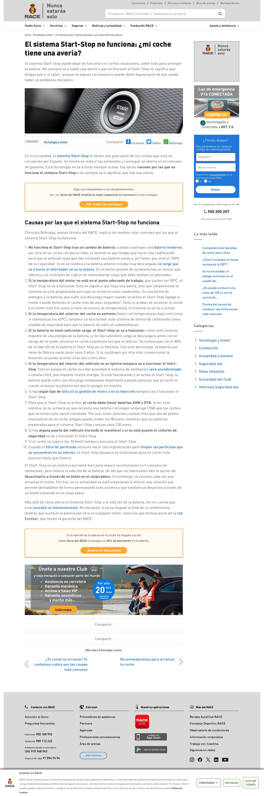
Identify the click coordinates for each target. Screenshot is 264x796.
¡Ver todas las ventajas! (103, 205)
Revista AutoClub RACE (206, 719)
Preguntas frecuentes (40, 725)
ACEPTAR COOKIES (250, 782)
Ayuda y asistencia (223, 25)
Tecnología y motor (55, 142)
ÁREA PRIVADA (93, 757)
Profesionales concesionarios (100, 739)
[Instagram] (192, 760)
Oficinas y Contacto (179, 3)
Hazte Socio (33, 25)
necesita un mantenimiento (55, 508)
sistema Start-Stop (73, 155)
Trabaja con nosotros (204, 746)
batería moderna (168, 248)
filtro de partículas (61, 448)
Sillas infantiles (211, 371)
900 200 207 (218, 211)
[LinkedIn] (216, 760)
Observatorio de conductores (209, 732)
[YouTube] (225, 760)
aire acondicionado (165, 370)
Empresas (156, 3)
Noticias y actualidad (107, 25)
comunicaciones (218, 174)
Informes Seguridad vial (219, 387)
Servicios (56, 25)
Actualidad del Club (215, 379)
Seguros (77, 25)
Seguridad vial (210, 363)
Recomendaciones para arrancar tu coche (147, 663)
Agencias (86, 732)
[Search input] (161, 13)
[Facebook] (200, 760)
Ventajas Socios (229, 3)
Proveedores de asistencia (97, 719)
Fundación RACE (142, 25)
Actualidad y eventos (216, 355)
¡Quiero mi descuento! (104, 552)
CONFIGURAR (209, 783)
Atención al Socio (36, 719)
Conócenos (138, 3)
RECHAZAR (231, 782)
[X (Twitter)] (208, 760)
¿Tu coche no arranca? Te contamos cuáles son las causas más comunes (60, 666)
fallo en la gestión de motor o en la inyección (98, 392)
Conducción (208, 348)
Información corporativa (206, 739)
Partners (86, 725)
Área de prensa (205, 3)
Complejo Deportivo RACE (207, 725)
